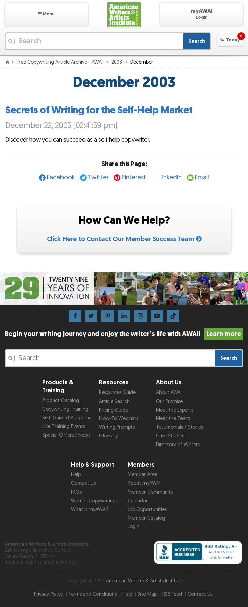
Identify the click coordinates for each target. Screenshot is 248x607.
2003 (117, 62)
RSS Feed (172, 594)
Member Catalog (146, 518)
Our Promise (169, 401)
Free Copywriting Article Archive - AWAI (60, 62)
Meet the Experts (174, 410)
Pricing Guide (113, 410)
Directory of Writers (178, 444)
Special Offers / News (66, 435)
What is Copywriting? (94, 501)
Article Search (114, 401)
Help (76, 474)
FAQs (76, 492)
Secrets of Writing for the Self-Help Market (99, 110)
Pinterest (134, 177)
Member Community (150, 492)
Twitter (98, 177)
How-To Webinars (118, 418)
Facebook (61, 177)
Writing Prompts (117, 427)
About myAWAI (144, 483)
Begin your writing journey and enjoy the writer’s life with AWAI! (124, 334)
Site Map (147, 594)
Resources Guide (117, 392)
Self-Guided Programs (66, 418)
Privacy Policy (48, 594)
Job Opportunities (147, 509)
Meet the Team (173, 418)
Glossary (108, 436)
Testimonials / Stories (179, 427)
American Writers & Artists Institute (144, 581)
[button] (46, 14)
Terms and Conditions (92, 594)
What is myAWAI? (90, 509)
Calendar (138, 501)
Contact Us (83, 483)
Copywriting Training (65, 409)
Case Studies (170, 436)
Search (197, 41)
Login (133, 526)
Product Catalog (60, 400)
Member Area (142, 474)
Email (202, 177)
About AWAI (169, 392)
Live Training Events (63, 426)
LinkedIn (170, 177)
